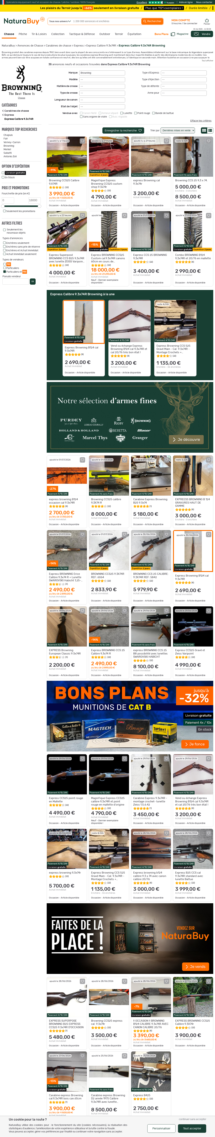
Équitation (134, 34)
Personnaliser (161, 1128)
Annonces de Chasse (30, 45)
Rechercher (152, 21)
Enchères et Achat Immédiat (22, 250)
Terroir (119, 34)
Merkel (7, 149)
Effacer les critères (200, 121)
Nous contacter (204, 2)
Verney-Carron (12, 142)
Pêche (23, 34)
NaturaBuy (8, 45)
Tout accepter (192, 1128)
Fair (6, 138)
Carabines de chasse (58, 45)
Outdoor (104, 34)
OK (32, 281)
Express (79, 45)
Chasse (9, 34)
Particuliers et (16, 272)
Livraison (15, 173)
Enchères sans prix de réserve (23, 247)
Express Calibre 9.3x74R (101, 45)
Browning (9, 146)
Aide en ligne (186, 2)
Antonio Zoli (10, 156)
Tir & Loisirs (39, 34)
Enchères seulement (17, 243)
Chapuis (8, 135)
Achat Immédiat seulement (21, 254)
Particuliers (12, 268)
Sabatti (8, 153)
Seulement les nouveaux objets (16, 231)
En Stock (10, 177)
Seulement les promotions (20, 211)
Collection (57, 34)
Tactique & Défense (82, 34)
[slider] (3, 206)
